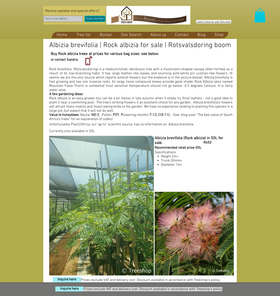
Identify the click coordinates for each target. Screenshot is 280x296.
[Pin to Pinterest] (112, 271)
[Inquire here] (67, 279)
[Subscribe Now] (95, 19)
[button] (260, 16)
